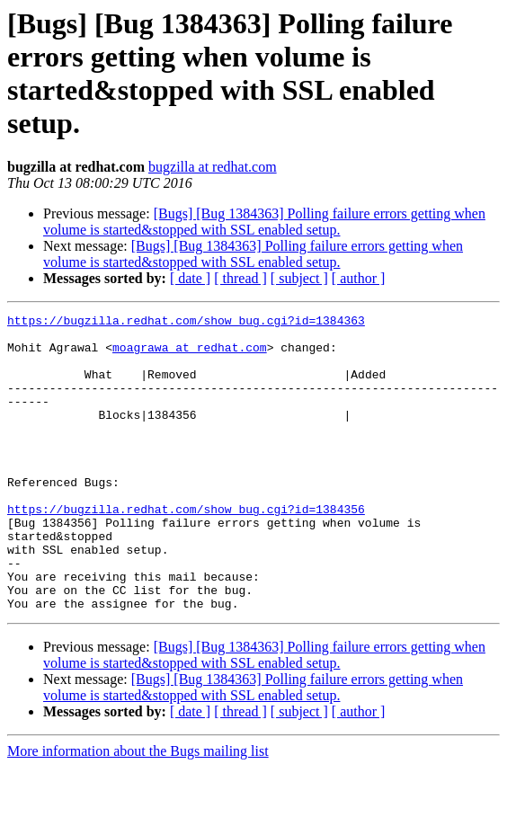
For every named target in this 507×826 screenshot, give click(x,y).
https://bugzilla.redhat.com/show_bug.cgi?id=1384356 (186, 549)
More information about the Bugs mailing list (138, 810)
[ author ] (359, 278)
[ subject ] (299, 278)
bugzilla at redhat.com (212, 166)
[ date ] (190, 278)
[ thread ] (240, 278)
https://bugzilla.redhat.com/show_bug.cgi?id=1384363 (186, 323)
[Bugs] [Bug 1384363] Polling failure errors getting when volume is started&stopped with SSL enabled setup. (264, 221)
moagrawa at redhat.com (189, 355)
